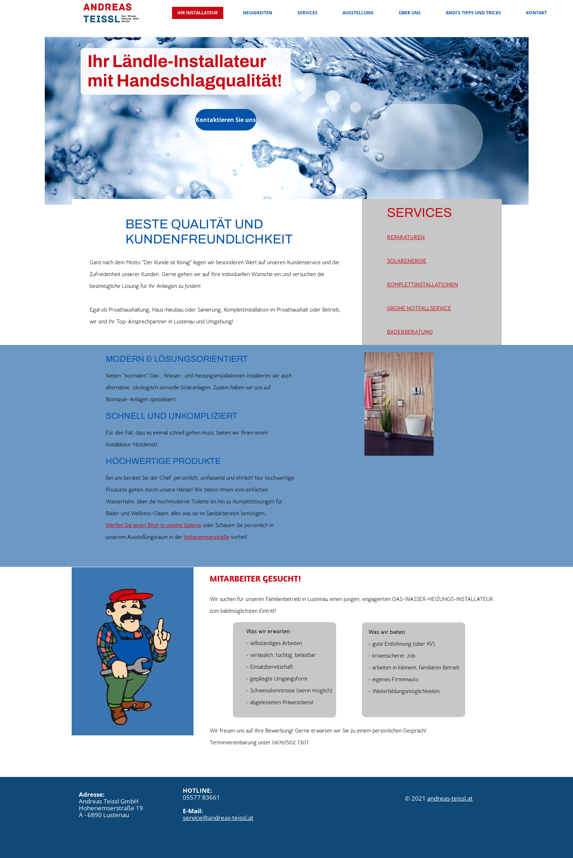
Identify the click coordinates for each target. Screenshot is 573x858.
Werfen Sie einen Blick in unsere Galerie (153, 525)
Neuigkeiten (257, 13)
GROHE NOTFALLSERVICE (419, 308)
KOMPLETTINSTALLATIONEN (422, 284)
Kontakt (536, 13)
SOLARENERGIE (406, 260)
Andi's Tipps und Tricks (473, 13)
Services (307, 13)
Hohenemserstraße (206, 537)
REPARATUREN (406, 237)
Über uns (410, 13)
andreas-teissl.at (450, 798)
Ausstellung (358, 13)
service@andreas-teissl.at (218, 818)
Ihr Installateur (197, 13)
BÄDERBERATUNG (410, 331)
